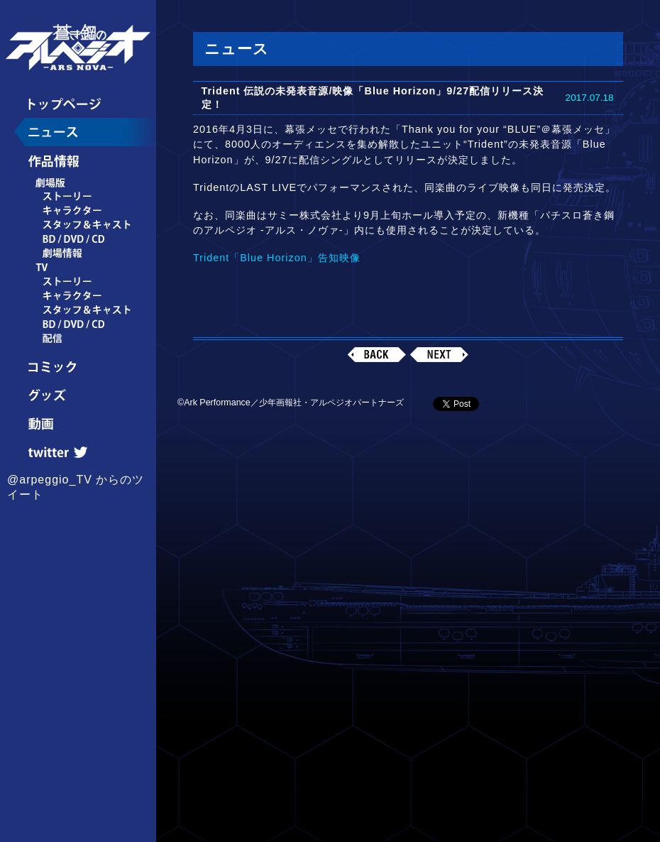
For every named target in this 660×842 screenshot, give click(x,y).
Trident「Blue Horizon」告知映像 (277, 257)
